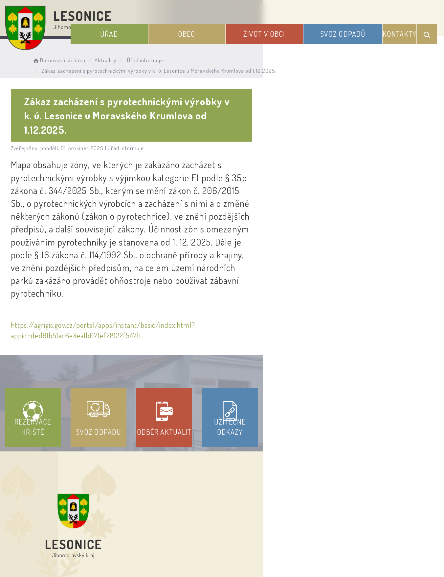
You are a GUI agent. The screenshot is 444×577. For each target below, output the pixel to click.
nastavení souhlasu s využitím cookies (365, 560)
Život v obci (286, 28)
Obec (222, 28)
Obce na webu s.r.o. (322, 549)
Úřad (158, 28)
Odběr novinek (246, 517)
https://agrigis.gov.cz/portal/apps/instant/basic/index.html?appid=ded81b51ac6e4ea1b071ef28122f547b (172, 241)
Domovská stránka (74, 57)
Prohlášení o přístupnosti (174, 517)
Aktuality (121, 57)
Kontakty (401, 28)
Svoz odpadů (351, 28)
